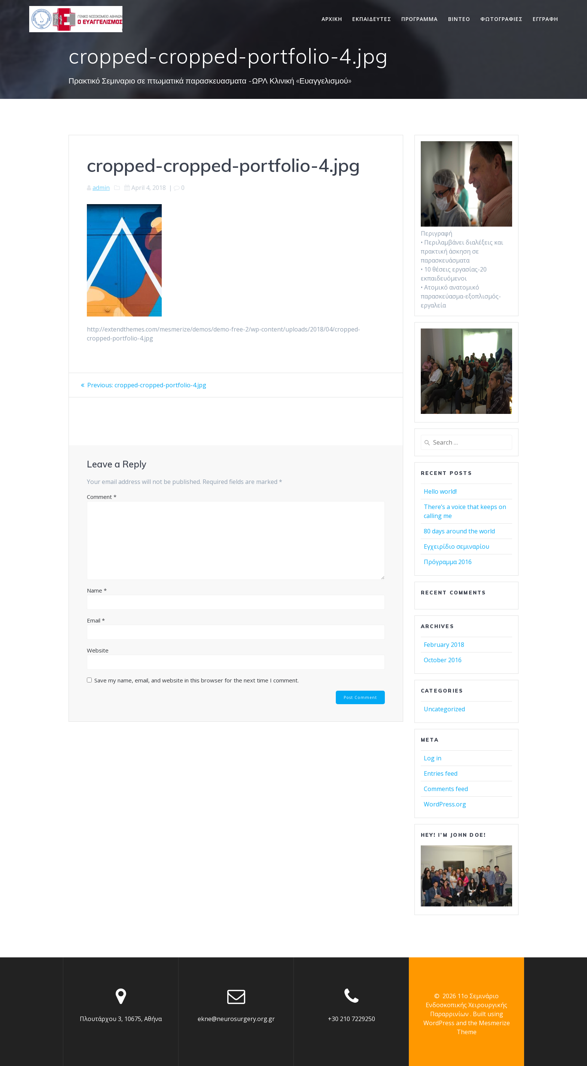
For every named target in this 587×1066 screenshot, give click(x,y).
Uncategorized (444, 709)
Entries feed (440, 773)
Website (98, 650)
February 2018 (444, 644)
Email (96, 620)
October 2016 (443, 660)
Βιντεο (459, 18)
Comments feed (446, 789)
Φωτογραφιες (501, 18)
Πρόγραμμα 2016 (448, 562)
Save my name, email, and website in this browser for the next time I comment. (196, 680)
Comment (101, 496)
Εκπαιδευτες (371, 18)
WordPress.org (445, 804)
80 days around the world (459, 531)
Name (97, 590)
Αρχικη (332, 18)
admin (101, 188)
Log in (432, 758)
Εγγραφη (545, 18)
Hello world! (440, 491)
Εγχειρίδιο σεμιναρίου (456, 546)
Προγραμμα (419, 18)
